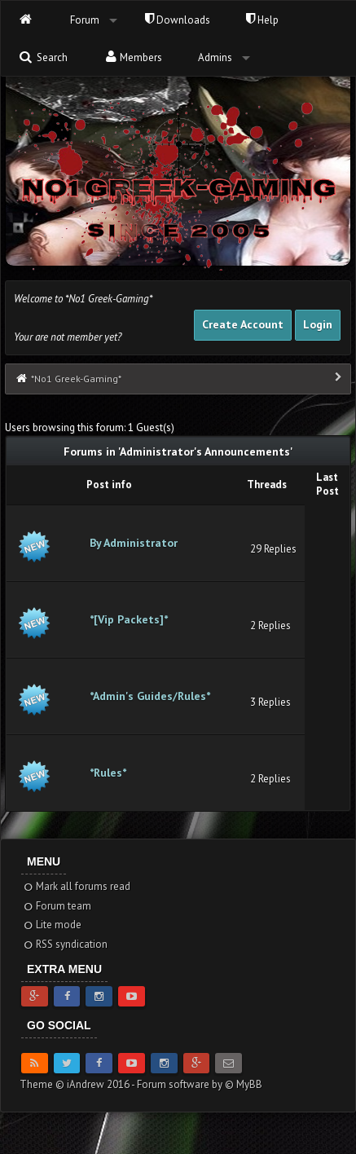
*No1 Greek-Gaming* (76, 378)
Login (317, 324)
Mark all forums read (76, 886)
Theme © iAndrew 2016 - (78, 1084)
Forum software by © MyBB (199, 1084)
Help (262, 20)
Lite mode (51, 925)
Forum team (56, 906)
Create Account (242, 324)
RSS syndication (65, 944)
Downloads (177, 20)
